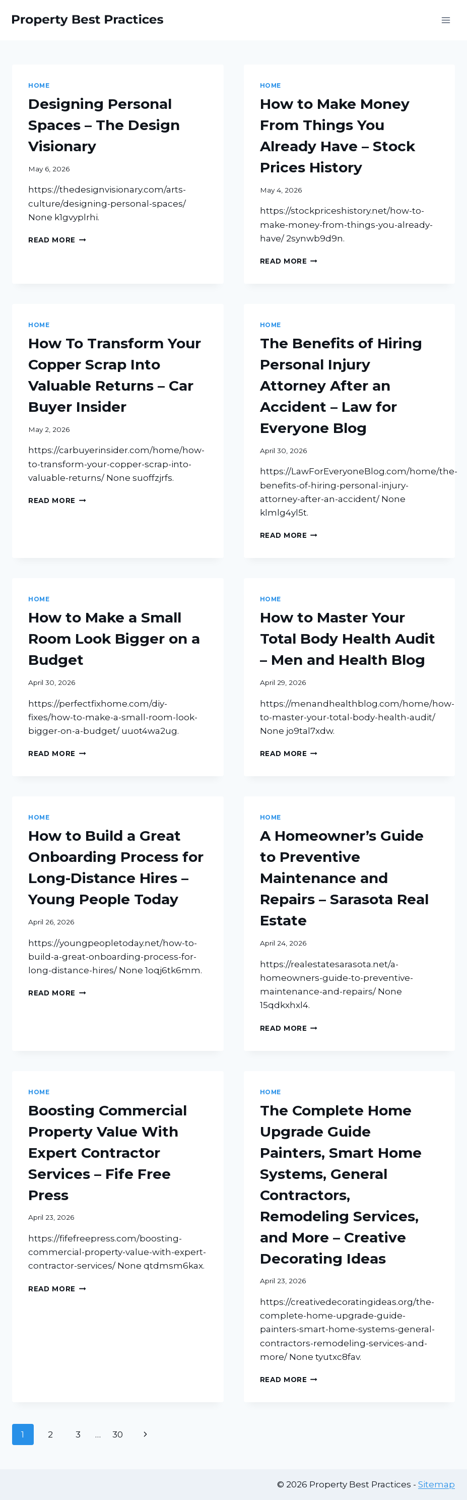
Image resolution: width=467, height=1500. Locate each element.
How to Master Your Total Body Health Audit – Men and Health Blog (347, 638)
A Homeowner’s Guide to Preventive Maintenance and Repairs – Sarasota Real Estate (344, 878)
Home (38, 85)
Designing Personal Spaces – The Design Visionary (104, 125)
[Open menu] (445, 20)
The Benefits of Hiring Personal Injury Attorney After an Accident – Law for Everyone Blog (341, 385)
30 (117, 1434)
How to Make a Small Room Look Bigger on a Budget (114, 638)
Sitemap (436, 1484)
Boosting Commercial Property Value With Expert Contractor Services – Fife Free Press (107, 1153)
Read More (57, 240)
